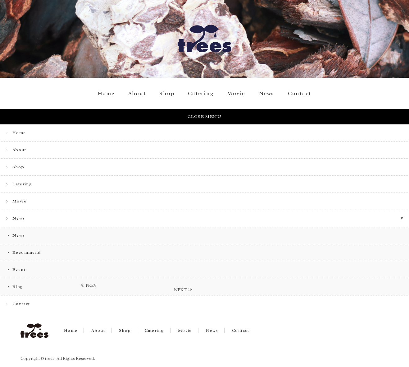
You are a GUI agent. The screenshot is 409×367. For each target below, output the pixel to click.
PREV (91, 285)
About (137, 93)
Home (106, 93)
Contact (299, 93)
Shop (166, 93)
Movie (236, 93)
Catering (200, 93)
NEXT (180, 290)
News (266, 93)
